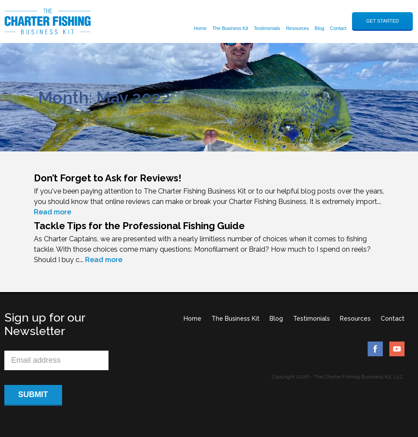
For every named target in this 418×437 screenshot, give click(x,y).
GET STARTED (382, 20)
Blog (319, 28)
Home (200, 28)
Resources (297, 28)
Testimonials (267, 28)
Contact (338, 28)
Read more (52, 212)
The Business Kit (230, 28)
